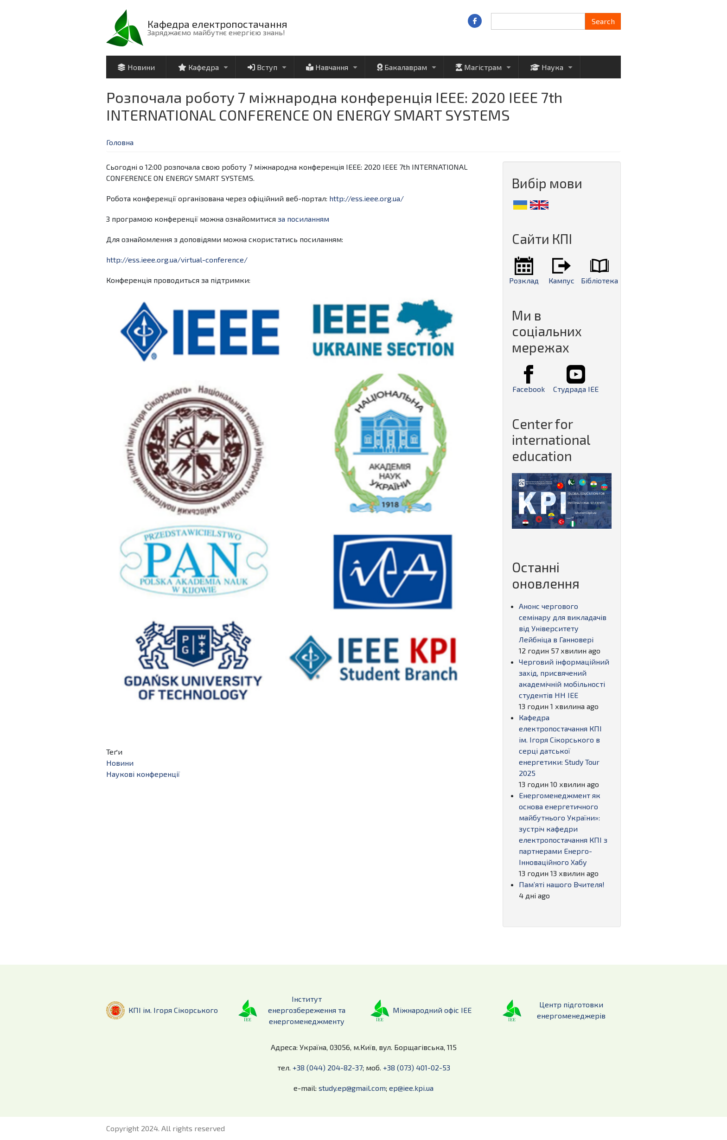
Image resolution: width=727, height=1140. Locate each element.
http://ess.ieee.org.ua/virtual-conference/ (177, 259)
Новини (120, 762)
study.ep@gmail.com (352, 1087)
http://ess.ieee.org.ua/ (366, 198)
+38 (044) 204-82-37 (328, 1067)
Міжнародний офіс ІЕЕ (432, 1010)
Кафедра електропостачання (217, 24)
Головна (120, 142)
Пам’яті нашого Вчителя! (562, 884)
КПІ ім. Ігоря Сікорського (173, 1010)
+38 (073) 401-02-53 (416, 1067)
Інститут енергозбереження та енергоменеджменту (306, 1009)
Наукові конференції (143, 773)
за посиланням (303, 218)
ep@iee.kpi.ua (411, 1087)
